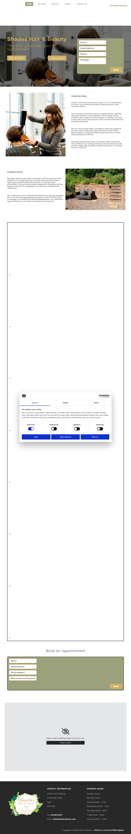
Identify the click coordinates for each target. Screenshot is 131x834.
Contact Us (82, 4)
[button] (16, 58)
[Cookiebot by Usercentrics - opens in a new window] (100, 396)
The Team (41, 4)
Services (55, 4)
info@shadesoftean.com (64, 819)
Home (29, 4)
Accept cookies (65, 743)
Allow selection (65, 437)
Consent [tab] (35, 403)
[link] (65, 731)
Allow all (95, 437)
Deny (36, 437)
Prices (67, 4)
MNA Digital (109, 830)
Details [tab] (65, 403)
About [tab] (96, 403)
